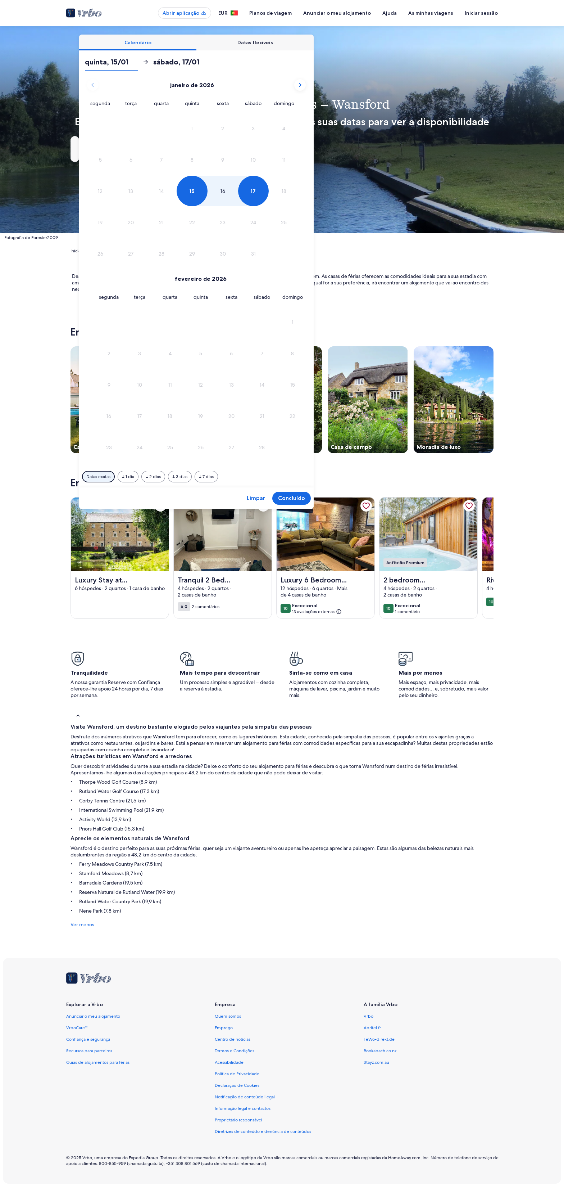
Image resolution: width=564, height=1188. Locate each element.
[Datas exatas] (220, 476)
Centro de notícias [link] (232, 1039)
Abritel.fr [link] (372, 1028)
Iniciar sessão (481, 13)
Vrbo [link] (368, 1016)
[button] (313, 128)
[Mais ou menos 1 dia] (249, 476)
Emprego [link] (224, 1028)
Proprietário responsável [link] (238, 1120)
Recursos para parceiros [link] (89, 1051)
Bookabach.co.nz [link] (380, 1051)
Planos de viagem (270, 13)
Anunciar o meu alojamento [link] (93, 1016)
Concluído (413, 498)
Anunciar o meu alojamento (337, 13)
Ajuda (389, 13)
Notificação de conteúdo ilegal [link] (245, 1097)
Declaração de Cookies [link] (237, 1085)
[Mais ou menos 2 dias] (275, 476)
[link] (160, 506)
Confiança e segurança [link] (88, 1039)
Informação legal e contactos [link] (242, 1108)
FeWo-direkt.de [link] (379, 1039)
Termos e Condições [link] (234, 1051)
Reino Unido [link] (152, 251)
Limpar (377, 498)
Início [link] (75, 251)
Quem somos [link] (228, 1016)
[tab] (259, 42)
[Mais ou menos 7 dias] (328, 476)
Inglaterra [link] (179, 251)
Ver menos (82, 924)
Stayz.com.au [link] (376, 1062)
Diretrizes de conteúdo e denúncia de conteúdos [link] (263, 1131)
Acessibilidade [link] (229, 1062)
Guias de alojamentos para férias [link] (97, 1062)
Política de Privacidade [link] (237, 1074)
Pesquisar (470, 148)
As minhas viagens (430, 13)
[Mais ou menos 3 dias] (301, 476)
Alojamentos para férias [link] (110, 251)
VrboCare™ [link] (77, 1028)
